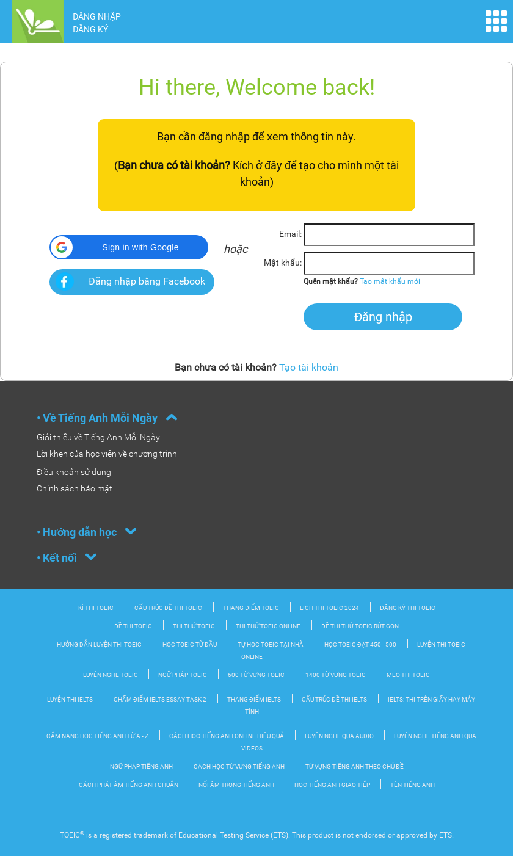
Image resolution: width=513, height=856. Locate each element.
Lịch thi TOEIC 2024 (329, 607)
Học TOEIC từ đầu (189, 644)
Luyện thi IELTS (70, 699)
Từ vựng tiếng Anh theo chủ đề (354, 766)
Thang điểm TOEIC (251, 607)
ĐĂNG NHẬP (97, 16)
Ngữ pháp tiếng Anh (141, 766)
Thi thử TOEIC (194, 626)
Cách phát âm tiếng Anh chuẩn (129, 785)
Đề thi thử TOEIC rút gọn (360, 626)
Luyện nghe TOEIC (111, 675)
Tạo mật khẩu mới (390, 281)
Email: (290, 234)
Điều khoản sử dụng (74, 472)
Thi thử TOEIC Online (268, 626)
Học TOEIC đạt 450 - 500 (360, 644)
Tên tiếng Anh (412, 785)
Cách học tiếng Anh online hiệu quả (226, 736)
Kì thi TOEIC (96, 607)
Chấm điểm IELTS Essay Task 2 (160, 699)
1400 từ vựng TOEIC (335, 675)
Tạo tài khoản (308, 367)
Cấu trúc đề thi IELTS (334, 699)
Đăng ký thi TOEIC (407, 607)
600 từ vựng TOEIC (256, 675)
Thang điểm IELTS (254, 699)
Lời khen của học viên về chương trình (107, 454)
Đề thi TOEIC (133, 626)
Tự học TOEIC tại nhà (271, 644)
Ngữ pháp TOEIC (182, 675)
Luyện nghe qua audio (340, 736)
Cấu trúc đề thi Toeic (168, 607)
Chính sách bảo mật (74, 488)
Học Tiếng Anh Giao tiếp (332, 785)
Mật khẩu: (283, 262)
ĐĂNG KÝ (90, 29)
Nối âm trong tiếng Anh (236, 785)
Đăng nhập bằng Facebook (147, 281)
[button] (128, 247)
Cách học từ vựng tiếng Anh (239, 766)
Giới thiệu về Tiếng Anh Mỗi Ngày (98, 437)
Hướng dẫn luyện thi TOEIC (99, 644)
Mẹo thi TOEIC (408, 675)
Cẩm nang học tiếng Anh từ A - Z (97, 736)
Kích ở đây (259, 165)
